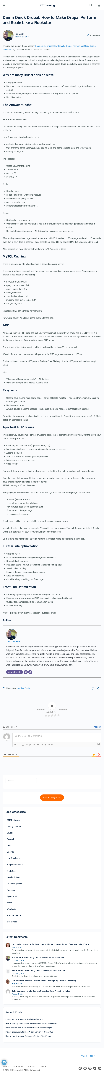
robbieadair (17, 944)
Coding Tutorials (14, 826)
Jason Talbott (18, 970)
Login (97, 727)
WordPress (12, 922)
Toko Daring (17, 991)
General (10, 839)
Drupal (10, 833)
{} (49, 744)
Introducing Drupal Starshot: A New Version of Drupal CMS (29, 1032)
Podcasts (11, 890)
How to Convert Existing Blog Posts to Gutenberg (54, 981)
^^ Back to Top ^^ (88, 1056)
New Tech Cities (13, 877)
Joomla (10, 852)
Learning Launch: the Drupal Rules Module (45, 957)
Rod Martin (19, 34)
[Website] (30, 672)
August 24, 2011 (22, 37)
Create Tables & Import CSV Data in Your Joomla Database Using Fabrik (57, 944)
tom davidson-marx (21, 981)
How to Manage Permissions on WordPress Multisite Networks (31, 1023)
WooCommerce (14, 915)
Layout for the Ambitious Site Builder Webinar (24, 1019)
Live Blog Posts (23, 688)
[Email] (26, 672)
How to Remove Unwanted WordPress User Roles (48, 991)
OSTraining (47, 5)
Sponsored (12, 896)
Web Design (12, 909)
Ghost (9, 845)
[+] (52, 744)
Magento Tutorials (14, 865)
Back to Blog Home (52, 797)
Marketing (11, 871)
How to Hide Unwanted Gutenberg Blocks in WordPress (28, 1036)
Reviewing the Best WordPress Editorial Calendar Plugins (29, 1028)
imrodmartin (17, 957)
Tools (9, 903)
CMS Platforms (13, 820)
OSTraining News (14, 884)
